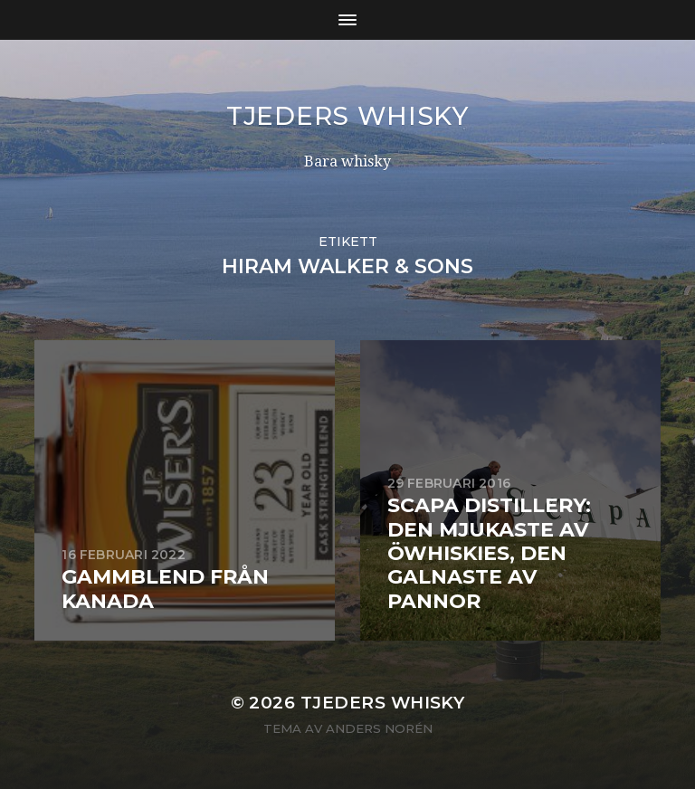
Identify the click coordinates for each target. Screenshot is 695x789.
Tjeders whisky (347, 115)
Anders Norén (379, 728)
